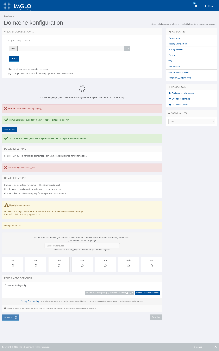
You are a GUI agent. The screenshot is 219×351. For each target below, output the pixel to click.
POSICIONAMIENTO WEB (179, 78)
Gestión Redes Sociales (178, 72)
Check (14, 58)
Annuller (156, 317)
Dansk (198, 347)
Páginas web (174, 38)
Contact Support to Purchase (147, 293)
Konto (212, 6)
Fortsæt (10, 317)
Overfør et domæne (179, 98)
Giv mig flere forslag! (30, 301)
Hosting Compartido (177, 43)
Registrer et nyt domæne (181, 93)
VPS (170, 61)
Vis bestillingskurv (178, 104)
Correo (171, 55)
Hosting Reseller (175, 49)
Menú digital (174, 66)
